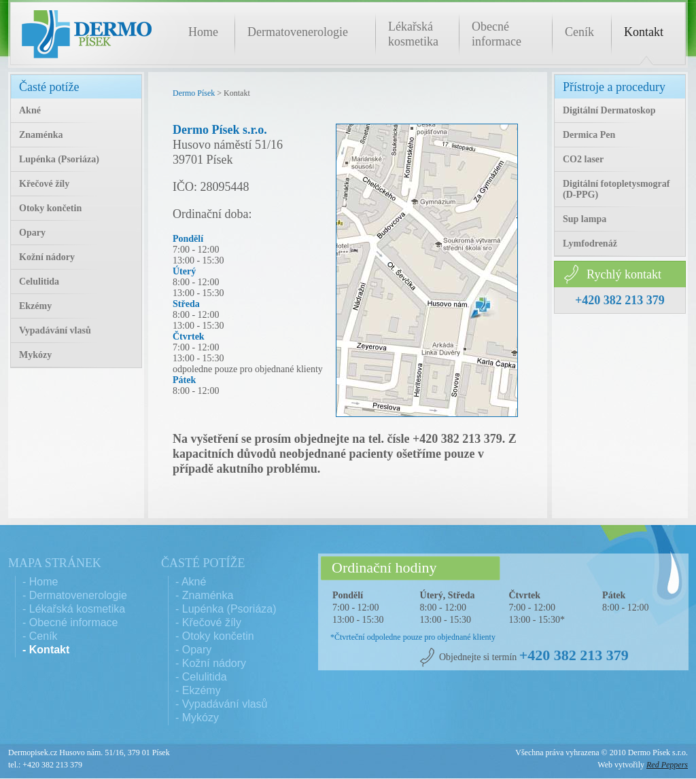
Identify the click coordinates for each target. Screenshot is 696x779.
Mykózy (35, 355)
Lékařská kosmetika (413, 34)
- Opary (193, 649)
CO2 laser (583, 159)
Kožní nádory (47, 257)
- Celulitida (201, 677)
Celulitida (39, 281)
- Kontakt (45, 649)
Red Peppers (667, 764)
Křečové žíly (44, 184)
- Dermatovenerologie (74, 595)
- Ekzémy (198, 690)
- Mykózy (197, 717)
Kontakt (643, 32)
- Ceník (40, 636)
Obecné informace (496, 34)
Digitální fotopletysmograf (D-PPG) (616, 189)
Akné (30, 110)
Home (203, 32)
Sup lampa (584, 219)
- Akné (190, 581)
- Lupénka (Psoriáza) (226, 609)
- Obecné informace (70, 622)
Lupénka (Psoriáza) (59, 159)
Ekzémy (35, 306)
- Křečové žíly (208, 622)
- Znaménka (204, 595)
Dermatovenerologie (297, 32)
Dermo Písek (194, 93)
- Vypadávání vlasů (221, 704)
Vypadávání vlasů (55, 330)
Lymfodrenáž (590, 243)
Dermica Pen (589, 135)
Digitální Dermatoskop (609, 110)
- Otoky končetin (214, 636)
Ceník (579, 32)
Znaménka (41, 135)
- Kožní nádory (210, 663)
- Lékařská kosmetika (73, 609)
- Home (40, 581)
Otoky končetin (50, 208)
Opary (32, 233)
